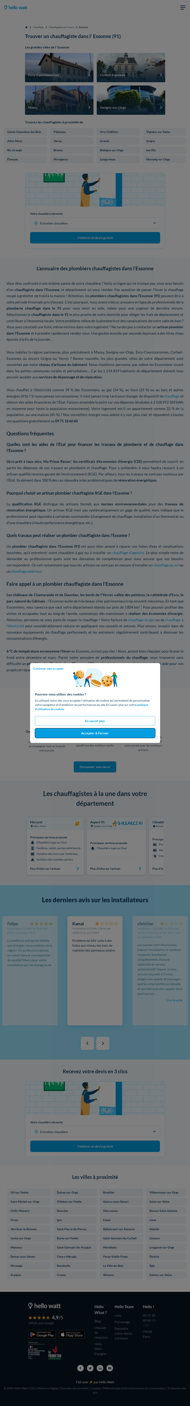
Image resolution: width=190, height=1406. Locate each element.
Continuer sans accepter (48, 668)
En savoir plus (95, 721)
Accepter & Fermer (95, 733)
